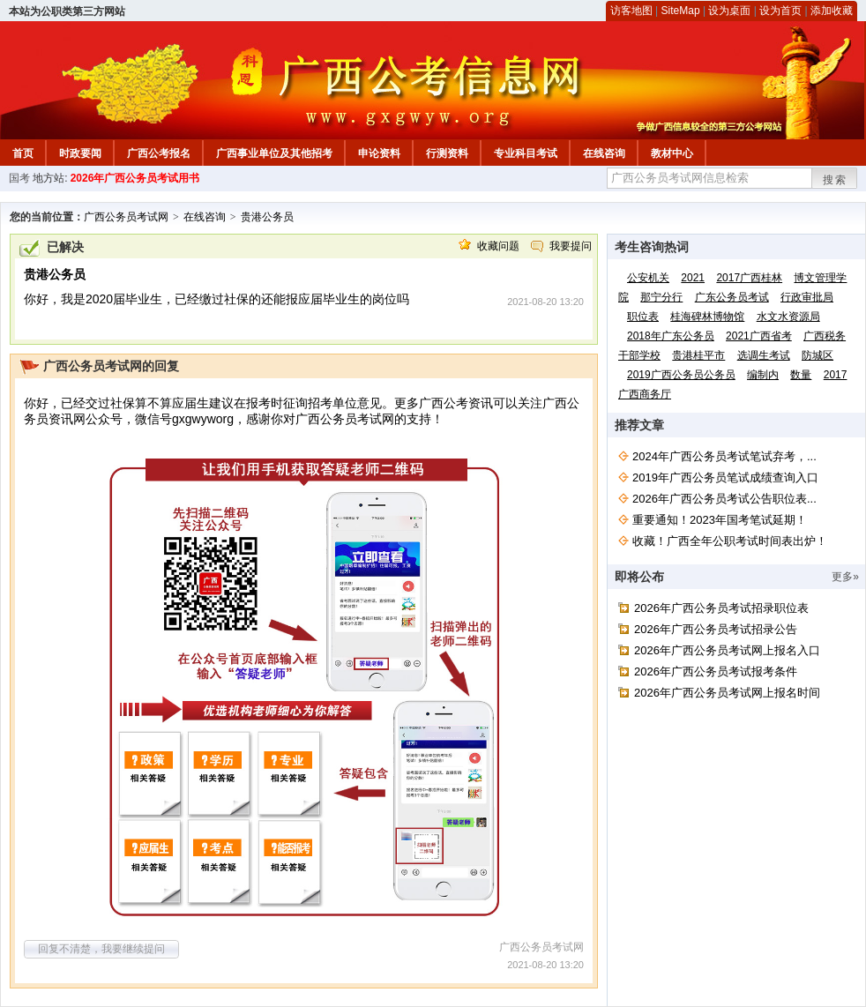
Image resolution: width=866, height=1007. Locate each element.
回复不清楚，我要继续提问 (101, 949)
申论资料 (379, 153)
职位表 (643, 316)
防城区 (817, 355)
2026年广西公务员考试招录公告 (715, 629)
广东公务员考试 (732, 297)
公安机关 (648, 278)
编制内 (763, 375)
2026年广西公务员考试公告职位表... (724, 498)
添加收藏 (831, 10)
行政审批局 (806, 297)
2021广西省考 (759, 336)
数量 (800, 375)
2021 (693, 278)
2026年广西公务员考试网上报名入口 (727, 650)
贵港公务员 (267, 217)
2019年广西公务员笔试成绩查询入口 (725, 477)
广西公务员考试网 (126, 217)
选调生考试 (763, 355)
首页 (23, 153)
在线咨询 (604, 153)
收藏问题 (498, 246)
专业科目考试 (525, 153)
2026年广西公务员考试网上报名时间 (727, 692)
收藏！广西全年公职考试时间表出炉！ (729, 541)
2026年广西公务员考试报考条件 (715, 671)
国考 (19, 178)
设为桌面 (729, 10)
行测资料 (447, 153)
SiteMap (680, 10)
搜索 (835, 180)
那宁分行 (661, 297)
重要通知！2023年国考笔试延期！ (719, 519)
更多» (845, 577)
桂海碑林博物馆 (707, 316)
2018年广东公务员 (670, 336)
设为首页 (780, 10)
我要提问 (570, 246)
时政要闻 (80, 153)
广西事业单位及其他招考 (274, 153)
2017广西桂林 (749, 278)
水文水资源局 (788, 316)
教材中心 (672, 153)
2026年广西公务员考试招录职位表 (721, 608)
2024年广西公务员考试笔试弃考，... (724, 456)
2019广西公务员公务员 (681, 375)
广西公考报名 (158, 153)
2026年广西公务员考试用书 (135, 178)
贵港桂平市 (698, 355)
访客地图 (631, 10)
